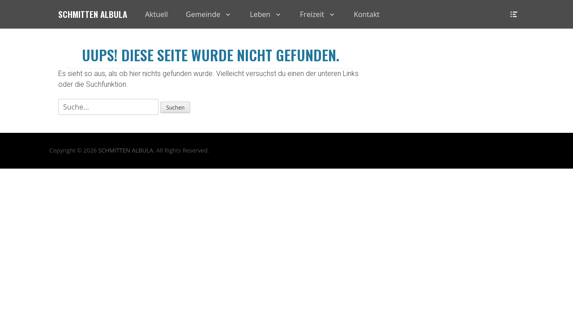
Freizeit (312, 14)
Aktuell (156, 14)
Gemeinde (203, 14)
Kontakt (367, 14)
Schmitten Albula (92, 14)
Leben (260, 14)
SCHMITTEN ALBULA (125, 150)
